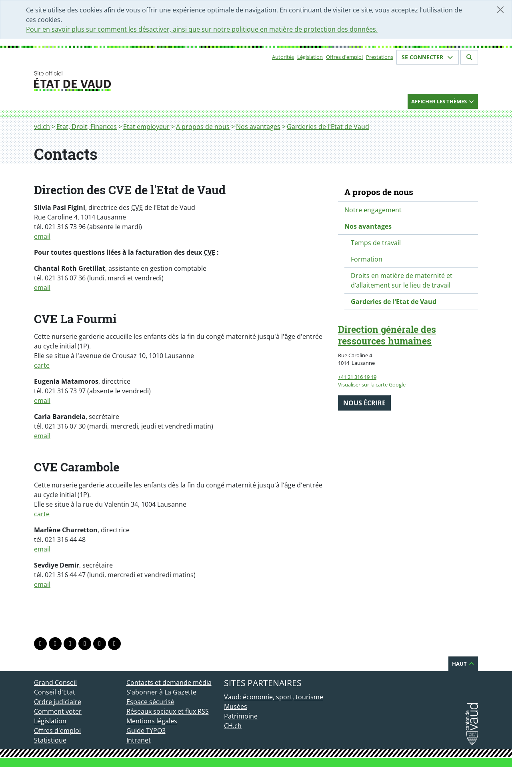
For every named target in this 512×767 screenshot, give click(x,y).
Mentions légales (151, 721)
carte (42, 365)
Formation (366, 259)
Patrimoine (241, 716)
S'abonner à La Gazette (161, 692)
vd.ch (42, 126)
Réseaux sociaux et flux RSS (167, 711)
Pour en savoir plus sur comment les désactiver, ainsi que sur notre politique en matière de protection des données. (202, 29)
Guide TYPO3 (146, 730)
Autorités (283, 56)
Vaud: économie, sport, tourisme (273, 697)
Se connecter (428, 57)
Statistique (50, 740)
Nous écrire (364, 403)
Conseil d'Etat (54, 692)
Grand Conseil (55, 682)
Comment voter (58, 711)
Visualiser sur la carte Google (372, 384)
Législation (310, 56)
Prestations (379, 56)
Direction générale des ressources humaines (387, 335)
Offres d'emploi (344, 56)
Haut (463, 663)
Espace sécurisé (150, 701)
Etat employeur (146, 126)
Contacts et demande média (169, 682)
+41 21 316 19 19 (357, 376)
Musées (235, 706)
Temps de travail (376, 242)
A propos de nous (203, 126)
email (42, 236)
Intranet (138, 740)
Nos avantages (258, 126)
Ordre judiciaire (57, 701)
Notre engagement (373, 209)
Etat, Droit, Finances (86, 126)
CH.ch (233, 725)
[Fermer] (500, 9)
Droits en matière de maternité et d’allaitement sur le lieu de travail (401, 280)
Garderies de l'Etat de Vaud (328, 126)
